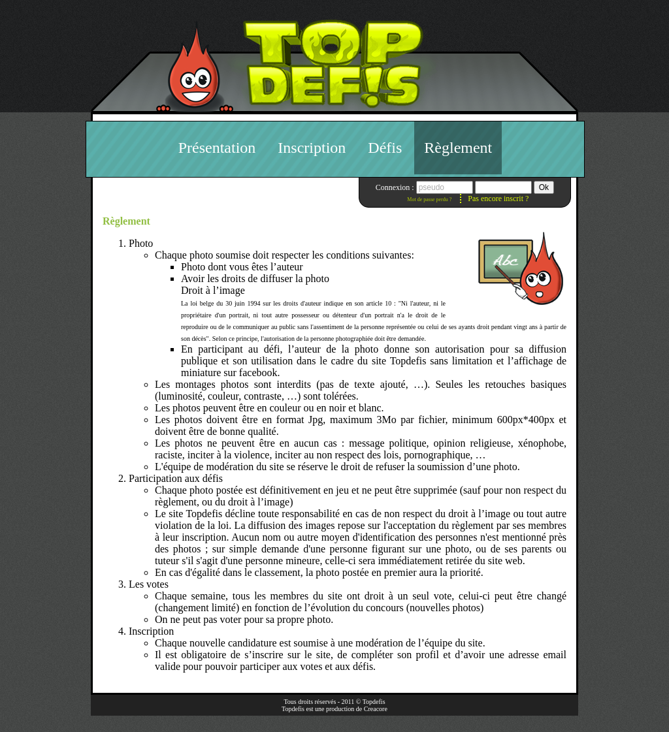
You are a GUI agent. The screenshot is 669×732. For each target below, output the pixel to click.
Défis (385, 147)
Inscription (312, 147)
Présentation (217, 147)
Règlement (458, 147)
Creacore (375, 708)
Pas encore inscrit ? (498, 198)
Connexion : (396, 187)
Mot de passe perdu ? (429, 199)
